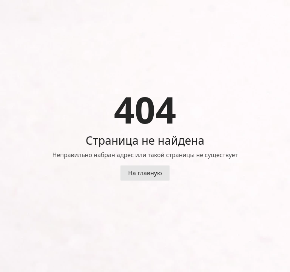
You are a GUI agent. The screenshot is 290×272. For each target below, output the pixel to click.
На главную (145, 173)
